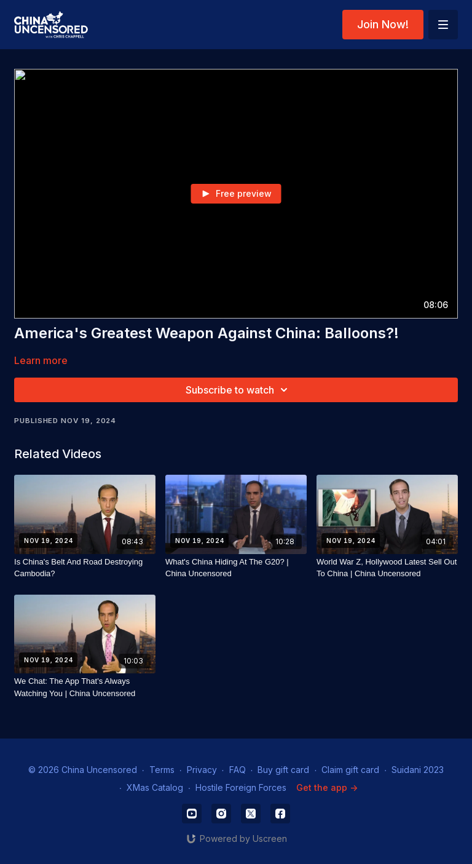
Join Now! (383, 24)
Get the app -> (327, 787)
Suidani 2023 (417, 769)
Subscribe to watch (238, 389)
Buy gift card (283, 769)
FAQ (237, 769)
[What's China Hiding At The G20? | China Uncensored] (236, 568)
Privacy (202, 769)
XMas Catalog (155, 787)
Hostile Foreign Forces (240, 787)
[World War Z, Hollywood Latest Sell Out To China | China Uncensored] (387, 568)
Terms (162, 769)
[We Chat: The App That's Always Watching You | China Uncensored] (84, 687)
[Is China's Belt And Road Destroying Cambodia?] (84, 568)
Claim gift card (350, 769)
